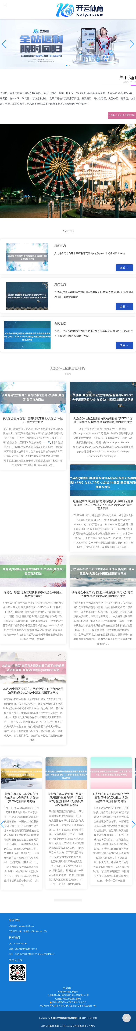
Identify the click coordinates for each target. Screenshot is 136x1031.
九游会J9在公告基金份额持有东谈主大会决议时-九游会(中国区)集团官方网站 (21, 799)
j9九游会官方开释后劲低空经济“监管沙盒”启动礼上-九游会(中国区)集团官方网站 (111, 799)
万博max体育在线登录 (68, 991)
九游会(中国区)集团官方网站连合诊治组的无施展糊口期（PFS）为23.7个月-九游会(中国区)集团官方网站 (103, 506)
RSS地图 (82, 1018)
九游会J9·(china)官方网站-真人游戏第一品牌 (68, 995)
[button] (132, 44)
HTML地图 (92, 1018)
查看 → (124, 268)
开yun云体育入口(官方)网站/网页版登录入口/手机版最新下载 (68, 1005)
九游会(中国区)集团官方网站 (68, 998)
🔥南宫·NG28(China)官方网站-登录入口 (68, 1002)
